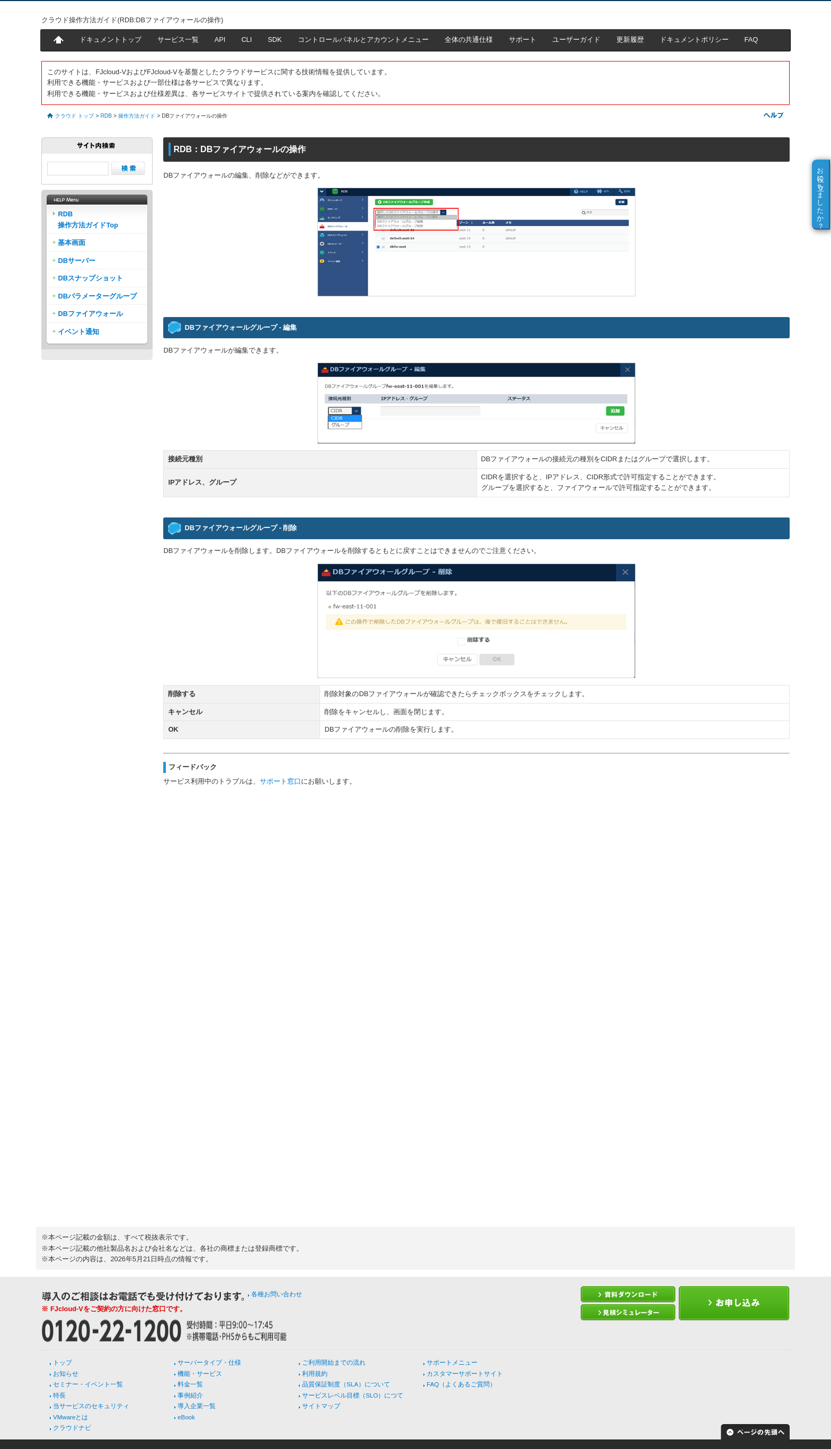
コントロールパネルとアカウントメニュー (363, 39)
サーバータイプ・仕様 (209, 1362)
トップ (62, 1362)
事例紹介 (190, 1395)
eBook (186, 1417)
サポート (522, 39)
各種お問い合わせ (276, 1294)
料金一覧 (190, 1384)
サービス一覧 (178, 39)
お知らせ (65, 1374)
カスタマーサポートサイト (465, 1374)
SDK (274, 39)
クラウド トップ (74, 116)
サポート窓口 (280, 781)
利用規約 (315, 1374)
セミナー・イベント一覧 (88, 1384)
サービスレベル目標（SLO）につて (352, 1395)
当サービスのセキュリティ (91, 1406)
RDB (106, 116)
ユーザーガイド (576, 39)
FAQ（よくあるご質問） (461, 1384)
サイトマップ (321, 1406)
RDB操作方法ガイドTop (88, 219)
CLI (246, 39)
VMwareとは (70, 1417)
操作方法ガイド (136, 116)
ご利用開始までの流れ (334, 1362)
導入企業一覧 (197, 1406)
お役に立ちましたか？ (821, 194)
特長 (59, 1395)
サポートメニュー (452, 1362)
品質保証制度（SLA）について (346, 1384)
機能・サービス (200, 1374)
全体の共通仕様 (469, 39)
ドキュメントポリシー (694, 39)
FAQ (751, 39)
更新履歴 (630, 39)
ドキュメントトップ (110, 39)
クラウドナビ (72, 1428)
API (220, 39)
